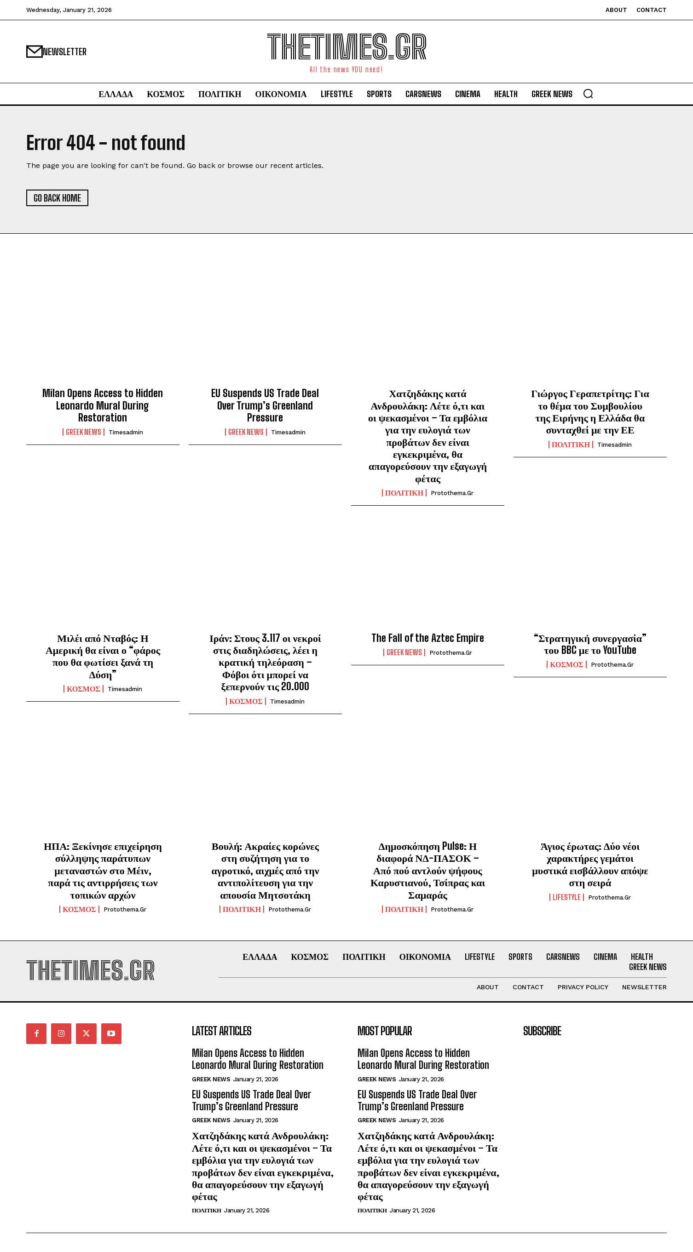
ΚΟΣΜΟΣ (83, 689)
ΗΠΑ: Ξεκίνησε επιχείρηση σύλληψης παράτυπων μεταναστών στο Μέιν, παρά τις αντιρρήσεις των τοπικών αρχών (103, 870)
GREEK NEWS (83, 432)
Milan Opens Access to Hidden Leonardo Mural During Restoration (102, 405)
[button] (588, 93)
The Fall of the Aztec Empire (427, 638)
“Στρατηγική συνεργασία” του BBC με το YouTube (590, 644)
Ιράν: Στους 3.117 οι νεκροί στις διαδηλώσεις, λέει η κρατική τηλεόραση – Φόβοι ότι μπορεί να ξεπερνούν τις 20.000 (265, 662)
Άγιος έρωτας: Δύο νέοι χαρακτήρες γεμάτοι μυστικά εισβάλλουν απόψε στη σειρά (590, 864)
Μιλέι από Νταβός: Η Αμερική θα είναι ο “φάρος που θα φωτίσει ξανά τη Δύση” (103, 656)
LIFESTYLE (567, 897)
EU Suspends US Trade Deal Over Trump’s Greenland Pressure (265, 405)
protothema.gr (452, 493)
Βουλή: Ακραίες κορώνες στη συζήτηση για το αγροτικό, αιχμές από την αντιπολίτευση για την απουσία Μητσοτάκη (265, 870)
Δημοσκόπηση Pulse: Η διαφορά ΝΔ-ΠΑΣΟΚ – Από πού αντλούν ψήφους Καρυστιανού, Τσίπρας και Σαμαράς (427, 870)
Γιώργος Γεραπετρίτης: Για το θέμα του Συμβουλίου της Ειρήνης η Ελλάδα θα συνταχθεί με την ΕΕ (590, 411)
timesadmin (126, 432)
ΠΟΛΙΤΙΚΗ (404, 493)
